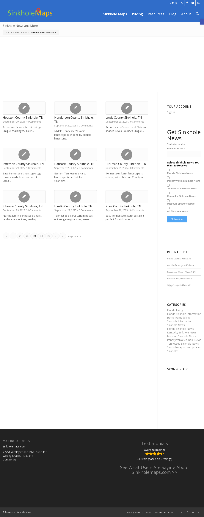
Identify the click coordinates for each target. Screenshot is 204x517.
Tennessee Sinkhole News (182, 188)
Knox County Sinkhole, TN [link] (123, 206)
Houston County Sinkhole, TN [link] (23, 118)
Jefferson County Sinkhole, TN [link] (23, 164)
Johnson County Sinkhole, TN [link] (23, 206)
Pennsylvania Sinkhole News (183, 180)
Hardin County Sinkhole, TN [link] (73, 206)
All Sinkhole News (177, 211)
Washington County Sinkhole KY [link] (181, 272)
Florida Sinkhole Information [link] (184, 314)
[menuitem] (172, 3)
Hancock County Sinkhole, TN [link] (74, 164)
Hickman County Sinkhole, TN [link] (126, 164)
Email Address (176, 148)
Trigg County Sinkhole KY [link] (178, 285)
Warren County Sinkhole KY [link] (179, 278)
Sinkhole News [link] (176, 325)
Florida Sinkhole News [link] (180, 328)
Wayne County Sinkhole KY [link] (179, 258)
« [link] (6, 236)
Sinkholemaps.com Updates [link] (184, 347)
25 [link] (49, 236)
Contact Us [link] (9, 459)
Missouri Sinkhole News (180, 203)
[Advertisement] (102, 64)
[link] (202, 22)
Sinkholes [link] (172, 351)
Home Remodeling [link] (178, 317)
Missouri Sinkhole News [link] (181, 336)
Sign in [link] (173, 2)
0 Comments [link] (34, 121)
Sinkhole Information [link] (179, 321)
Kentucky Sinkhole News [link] (182, 332)
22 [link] (27, 236)
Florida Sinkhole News (180, 173)
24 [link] (41, 236)
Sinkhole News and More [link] (20, 26)
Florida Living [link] (175, 310)
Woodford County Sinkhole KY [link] (180, 265)
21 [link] (20, 236)
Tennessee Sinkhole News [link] (183, 343)
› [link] (55, 236)
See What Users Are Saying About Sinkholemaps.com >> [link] (154, 469)
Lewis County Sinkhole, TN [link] (124, 118)
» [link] (62, 236)
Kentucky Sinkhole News (181, 196)
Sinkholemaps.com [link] (14, 446)
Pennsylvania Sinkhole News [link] (184, 340)
